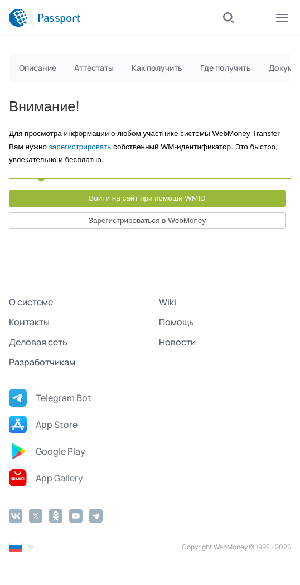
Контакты (29, 322)
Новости (177, 342)
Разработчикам (42, 362)
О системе (31, 302)
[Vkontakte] (15, 516)
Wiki (167, 302)
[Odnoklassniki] (55, 516)
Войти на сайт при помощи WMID (147, 198)
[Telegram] (96, 516)
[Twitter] (35, 516)
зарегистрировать (80, 147)
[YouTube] (76, 516)
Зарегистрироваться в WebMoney (147, 220)
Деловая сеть (38, 342)
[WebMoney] (18, 17)
